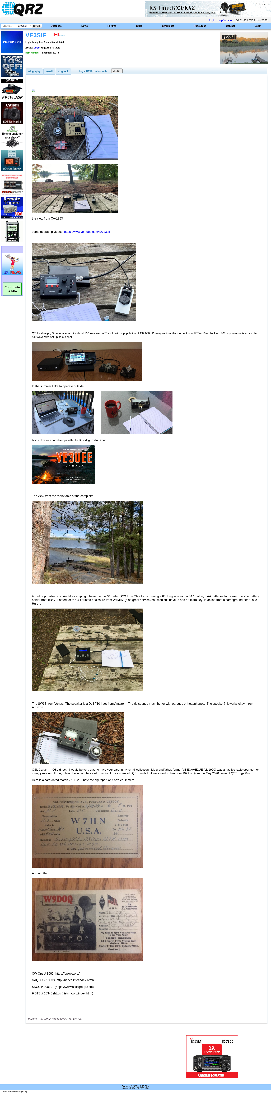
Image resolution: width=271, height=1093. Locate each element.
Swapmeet (168, 26)
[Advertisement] (93, 1057)
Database (56, 26)
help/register (225, 20)
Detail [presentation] (49, 71)
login (212, 20)
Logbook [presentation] (63, 71)
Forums (112, 26)
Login (258, 26)
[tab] (34, 71)
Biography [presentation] (34, 71)
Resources (200, 26)
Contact (230, 26)
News (84, 26)
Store (139, 26)
